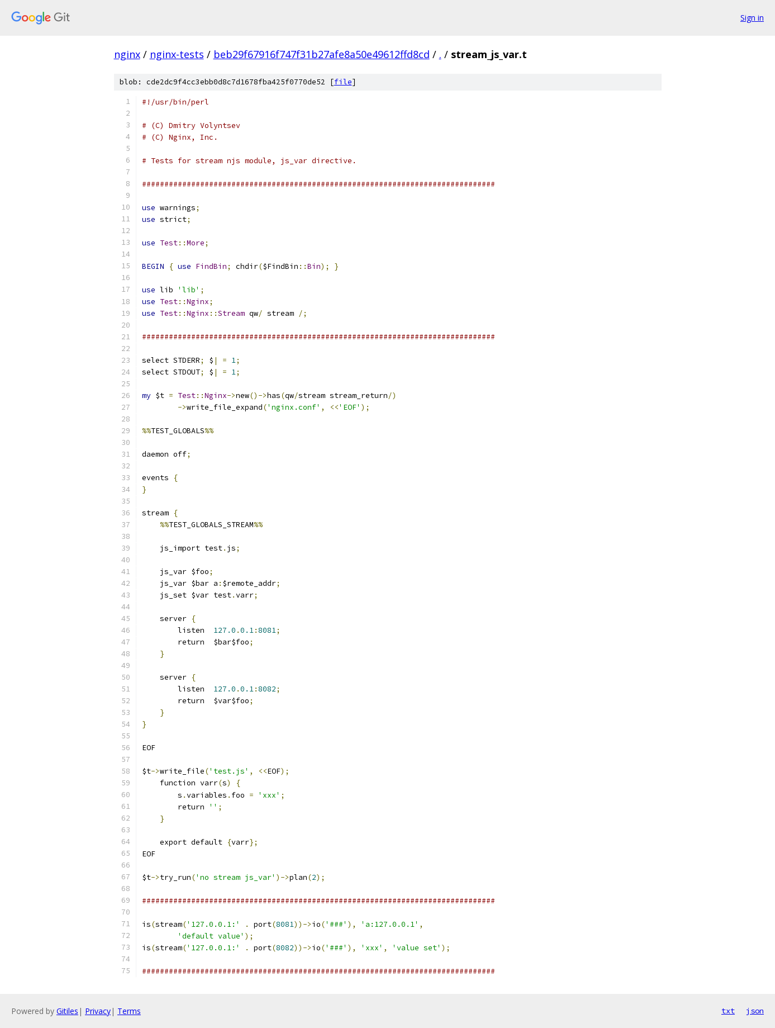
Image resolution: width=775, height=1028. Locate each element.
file (343, 82)
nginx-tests (177, 54)
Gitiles (67, 1011)
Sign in (752, 17)
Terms (129, 1011)
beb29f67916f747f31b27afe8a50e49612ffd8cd (321, 54)
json (755, 1011)
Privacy (98, 1011)
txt (728, 1011)
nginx (127, 54)
